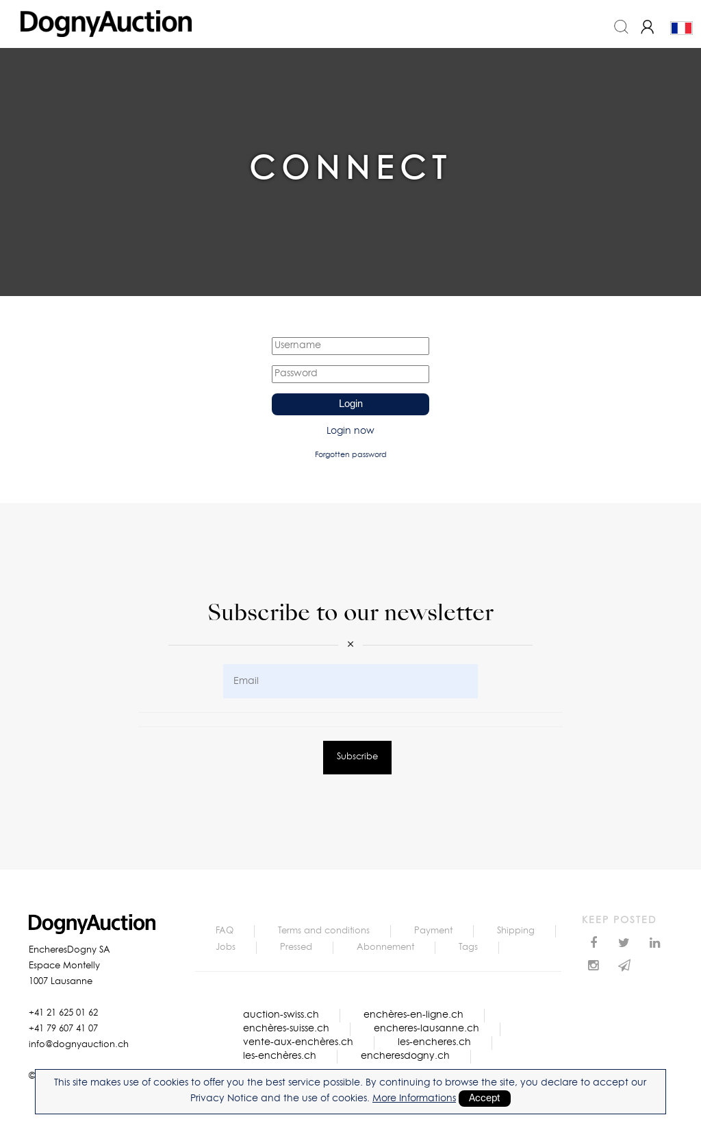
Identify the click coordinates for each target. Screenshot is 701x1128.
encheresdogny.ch (405, 1056)
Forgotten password (351, 454)
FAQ (224, 931)
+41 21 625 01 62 (63, 1013)
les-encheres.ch (434, 1042)
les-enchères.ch (279, 1056)
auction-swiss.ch (281, 1015)
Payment (433, 931)
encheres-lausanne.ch (426, 1028)
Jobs (225, 947)
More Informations (414, 1098)
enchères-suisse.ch (286, 1028)
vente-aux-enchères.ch (298, 1042)
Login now (350, 431)
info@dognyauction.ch (79, 1044)
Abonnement (385, 947)
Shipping (516, 931)
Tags (468, 947)
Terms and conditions (324, 931)
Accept (484, 1098)
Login (351, 404)
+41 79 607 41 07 (63, 1029)
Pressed (296, 947)
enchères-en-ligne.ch (413, 1015)
